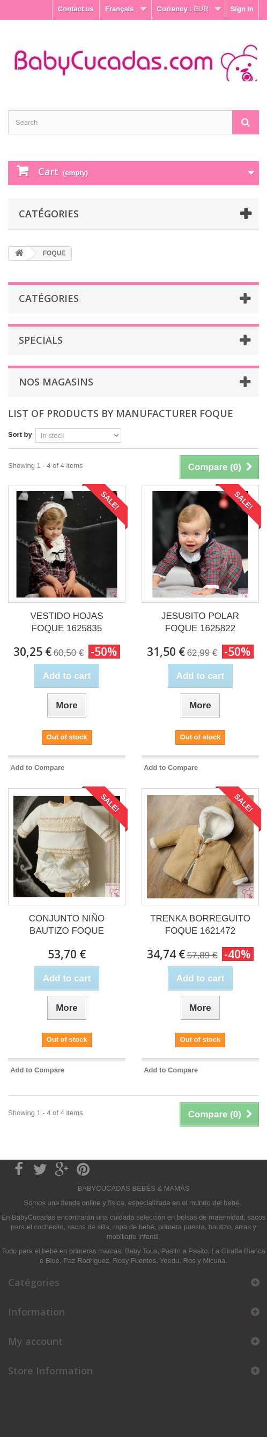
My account (35, 1341)
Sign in (242, 9)
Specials (41, 340)
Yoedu (169, 1261)
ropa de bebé (133, 1227)
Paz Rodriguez (86, 1261)
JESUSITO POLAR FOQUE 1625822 (200, 622)
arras (244, 1227)
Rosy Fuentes (134, 1261)
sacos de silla (88, 1227)
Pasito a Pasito (184, 1251)
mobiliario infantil (133, 1236)
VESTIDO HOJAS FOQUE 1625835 (66, 622)
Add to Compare (37, 767)
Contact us (76, 9)
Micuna (214, 1261)
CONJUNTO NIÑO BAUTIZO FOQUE (67, 924)
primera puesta (181, 1227)
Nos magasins (56, 381)
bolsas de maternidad (210, 1217)
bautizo (220, 1227)
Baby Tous (141, 1251)
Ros (189, 1261)
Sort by (20, 434)
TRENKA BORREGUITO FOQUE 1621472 (200, 924)
